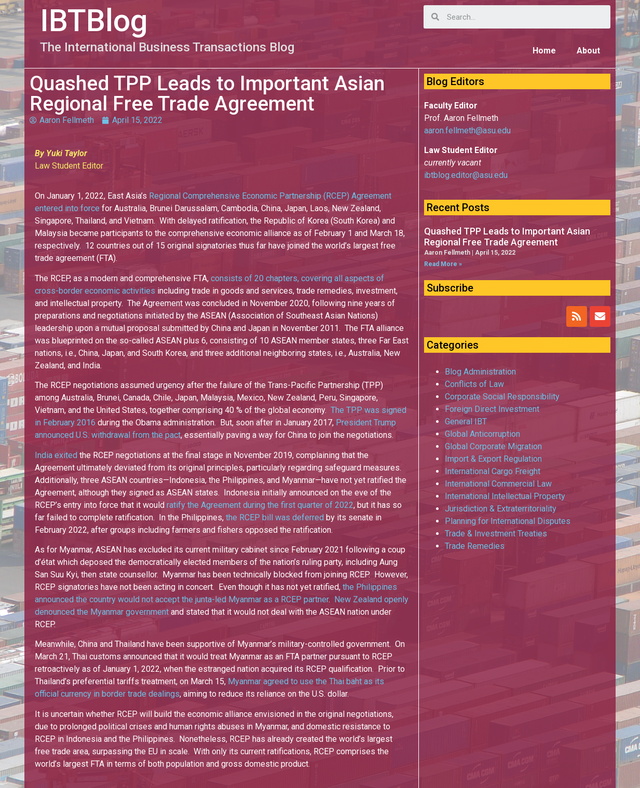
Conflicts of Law (474, 384)
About (588, 51)
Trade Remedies (475, 546)
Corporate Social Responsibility (502, 397)
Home (544, 51)
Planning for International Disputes (507, 521)
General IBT (466, 421)
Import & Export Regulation (493, 459)
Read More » (443, 264)
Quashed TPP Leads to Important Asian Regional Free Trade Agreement (507, 237)
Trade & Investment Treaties (496, 533)
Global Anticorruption (482, 434)
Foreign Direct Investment (492, 409)
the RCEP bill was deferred (275, 517)
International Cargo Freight (492, 471)
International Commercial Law (498, 484)
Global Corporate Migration (493, 446)
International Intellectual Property (505, 496)
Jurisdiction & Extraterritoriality (500, 509)
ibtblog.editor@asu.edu (466, 175)
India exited (56, 455)
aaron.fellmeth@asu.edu (467, 130)
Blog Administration (480, 372)
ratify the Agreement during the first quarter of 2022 (260, 505)
